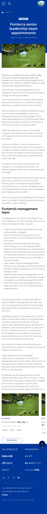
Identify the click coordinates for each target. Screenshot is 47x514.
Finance (23, 19)
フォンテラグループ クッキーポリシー (15, 491)
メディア (5, 470)
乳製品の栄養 (7, 456)
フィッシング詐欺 (32, 470)
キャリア (28, 456)
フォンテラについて (10, 449)
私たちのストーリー (33, 463)
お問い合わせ (7, 463)
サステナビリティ (32, 449)
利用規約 (5, 495)
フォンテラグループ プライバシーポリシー (17, 488)
